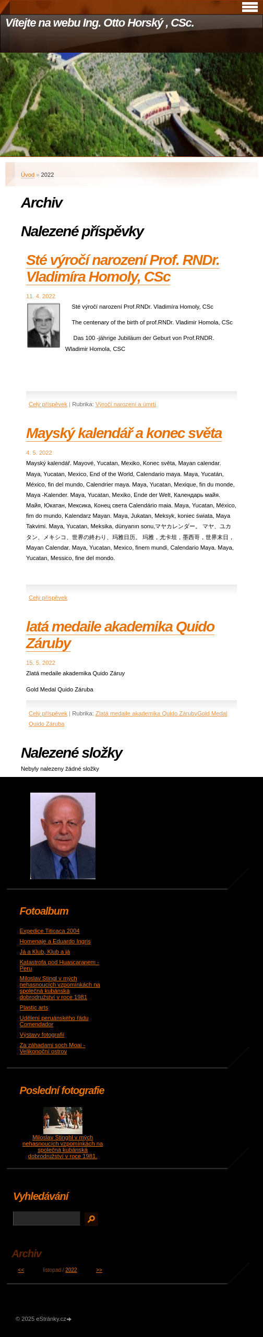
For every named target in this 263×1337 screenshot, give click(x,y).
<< (21, 1270)
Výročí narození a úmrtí (125, 404)
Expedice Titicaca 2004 (50, 931)
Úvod (27, 175)
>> (99, 1270)
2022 (71, 1270)
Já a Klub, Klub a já (45, 952)
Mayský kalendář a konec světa (124, 433)
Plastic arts (34, 1007)
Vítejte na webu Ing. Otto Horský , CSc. (99, 22)
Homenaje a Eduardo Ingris (55, 941)
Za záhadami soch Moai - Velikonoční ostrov (53, 1048)
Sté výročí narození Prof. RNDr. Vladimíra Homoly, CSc (123, 268)
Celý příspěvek (48, 404)
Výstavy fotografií (42, 1034)
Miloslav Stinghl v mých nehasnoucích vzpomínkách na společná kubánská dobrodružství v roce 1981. (62, 1146)
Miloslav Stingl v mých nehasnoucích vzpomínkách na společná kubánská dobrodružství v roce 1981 (60, 987)
